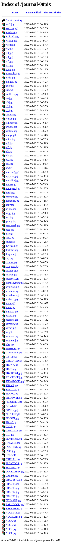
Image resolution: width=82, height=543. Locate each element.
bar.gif (9, 332)
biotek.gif (10, 307)
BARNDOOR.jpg (15, 504)
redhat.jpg (11, 118)
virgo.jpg (10, 69)
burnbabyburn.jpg (15, 282)
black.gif (10, 303)
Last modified (33, 12)
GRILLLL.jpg (13, 459)
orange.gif (11, 135)
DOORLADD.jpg (15, 471)
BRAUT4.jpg (12, 484)
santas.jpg (11, 114)
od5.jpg (9, 147)
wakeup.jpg (11, 40)
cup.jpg (9, 258)
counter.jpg (11, 262)
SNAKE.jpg (12, 385)
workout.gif (11, 28)
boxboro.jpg (12, 299)
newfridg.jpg (12, 172)
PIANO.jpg (11, 422)
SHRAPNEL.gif (14, 397)
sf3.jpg (9, 102)
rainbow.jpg (12, 122)
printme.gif (11, 126)
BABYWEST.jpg (14, 508)
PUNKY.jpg (12, 410)
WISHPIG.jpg (13, 348)
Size (46, 12)
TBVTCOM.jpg (14, 373)
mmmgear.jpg (12, 188)
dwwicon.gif (12, 246)
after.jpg (10, 344)
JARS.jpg (10, 451)
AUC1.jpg (11, 533)
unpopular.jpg (12, 73)
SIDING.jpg (12, 393)
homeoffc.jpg (12, 200)
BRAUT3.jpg (12, 488)
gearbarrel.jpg (13, 225)
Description (55, 12)
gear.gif (9, 233)
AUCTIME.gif (13, 512)
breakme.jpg (12, 291)
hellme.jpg (11, 209)
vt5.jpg (9, 49)
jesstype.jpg (12, 196)
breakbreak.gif (13, 295)
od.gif (9, 168)
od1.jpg (9, 163)
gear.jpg (10, 229)
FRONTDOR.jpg (14, 463)
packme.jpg (11, 131)
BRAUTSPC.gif (14, 479)
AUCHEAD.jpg (14, 516)
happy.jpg (11, 213)
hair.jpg (9, 217)
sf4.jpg (9, 98)
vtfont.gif (10, 44)
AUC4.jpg (11, 520)
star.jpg (9, 90)
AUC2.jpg (11, 529)
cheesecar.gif (12, 278)
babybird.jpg (12, 340)
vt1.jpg (9, 65)
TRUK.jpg (11, 369)
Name (15, 12)
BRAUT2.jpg (12, 492)
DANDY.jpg (12, 475)
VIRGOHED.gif (14, 360)
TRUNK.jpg (12, 365)
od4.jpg (9, 151)
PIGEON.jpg (12, 418)
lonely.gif (10, 192)
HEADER (11, 455)
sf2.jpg (9, 106)
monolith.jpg (12, 180)
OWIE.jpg (11, 426)
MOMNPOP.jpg (14, 438)
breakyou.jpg (12, 287)
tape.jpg (10, 85)
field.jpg (10, 237)
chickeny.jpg (12, 270)
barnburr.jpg (12, 323)
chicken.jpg (11, 274)
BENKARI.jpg (13, 500)
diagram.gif (11, 254)
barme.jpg (11, 328)
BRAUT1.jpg (12, 496)
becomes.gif (12, 319)
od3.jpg (9, 155)
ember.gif (10, 241)
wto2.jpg (10, 24)
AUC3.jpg (11, 525)
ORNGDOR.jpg (14, 430)
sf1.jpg (9, 110)
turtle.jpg (10, 77)
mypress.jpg (12, 176)
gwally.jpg (11, 221)
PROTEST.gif (13, 414)
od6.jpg (9, 143)
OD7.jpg (10, 434)
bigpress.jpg (12, 311)
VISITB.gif (11, 356)
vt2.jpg (9, 61)
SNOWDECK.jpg (15, 381)
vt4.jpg (9, 53)
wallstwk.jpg (12, 36)
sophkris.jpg (12, 94)
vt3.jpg (9, 57)
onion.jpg (10, 139)
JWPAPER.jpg (13, 443)
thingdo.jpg (11, 81)
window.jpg (11, 32)
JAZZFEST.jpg (13, 447)
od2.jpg (9, 159)
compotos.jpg (12, 266)
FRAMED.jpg (13, 467)
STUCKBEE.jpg (14, 377)
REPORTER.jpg (14, 401)
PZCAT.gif (11, 406)
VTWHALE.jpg (14, 352)
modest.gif (11, 184)
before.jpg (11, 315)
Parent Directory (14, 20)
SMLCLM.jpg (13, 389)
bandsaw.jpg (12, 336)
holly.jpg (10, 204)
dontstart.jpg (12, 250)
